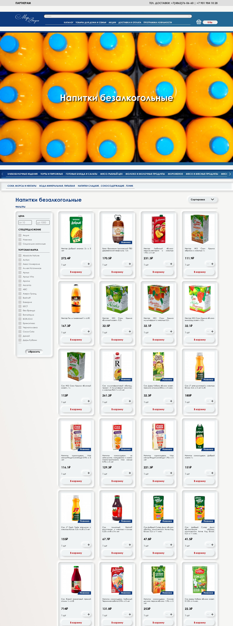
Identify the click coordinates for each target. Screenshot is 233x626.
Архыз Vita (28, 147)
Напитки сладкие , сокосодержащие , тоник (105, 56)
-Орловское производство (122, 586)
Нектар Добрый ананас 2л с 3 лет (76, 120)
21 (129, 510)
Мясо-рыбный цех (111, 44)
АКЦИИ (112, 22)
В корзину (76, 142)
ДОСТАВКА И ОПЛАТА (129, 22)
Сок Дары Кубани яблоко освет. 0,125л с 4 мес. (200, 471)
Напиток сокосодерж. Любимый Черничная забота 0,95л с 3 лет (117, 471)
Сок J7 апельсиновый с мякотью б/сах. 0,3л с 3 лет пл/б (200, 257)
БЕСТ (25, 176)
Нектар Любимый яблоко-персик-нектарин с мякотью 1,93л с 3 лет (158, 121)
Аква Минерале (31, 134)
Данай (26, 206)
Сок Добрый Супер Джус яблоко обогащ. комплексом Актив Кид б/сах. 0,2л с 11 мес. (158, 400)
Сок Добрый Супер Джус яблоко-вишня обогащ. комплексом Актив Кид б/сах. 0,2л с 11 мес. (200, 401)
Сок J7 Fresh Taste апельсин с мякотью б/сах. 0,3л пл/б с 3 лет (76, 399)
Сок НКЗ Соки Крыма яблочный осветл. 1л (76, 257)
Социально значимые (34, 114)
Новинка (27, 110)
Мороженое (175, 44)
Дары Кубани (30, 210)
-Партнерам (149, 586)
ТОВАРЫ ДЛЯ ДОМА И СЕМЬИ (91, 22)
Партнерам (23, 3)
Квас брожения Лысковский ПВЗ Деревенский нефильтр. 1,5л (117, 120)
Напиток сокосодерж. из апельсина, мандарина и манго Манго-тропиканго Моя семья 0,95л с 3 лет (117, 329)
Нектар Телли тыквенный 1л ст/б (75, 189)
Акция (26, 105)
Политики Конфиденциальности (178, 624)
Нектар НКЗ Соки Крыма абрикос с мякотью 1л (200, 120)
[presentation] (230, 44)
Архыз (26, 143)
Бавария (27, 172)
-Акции (112, 590)
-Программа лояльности (90, 595)
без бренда (29, 181)
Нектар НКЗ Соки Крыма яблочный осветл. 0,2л (117, 190)
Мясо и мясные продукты (202, 44)
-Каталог (81, 590)
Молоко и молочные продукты (145, 44)
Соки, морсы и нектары (21, 56)
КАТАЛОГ (68, 22)
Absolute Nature (31, 126)
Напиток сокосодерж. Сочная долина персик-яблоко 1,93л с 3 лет (158, 472)
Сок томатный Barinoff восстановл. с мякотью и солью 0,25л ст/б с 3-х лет (117, 400)
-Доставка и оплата (87, 600)
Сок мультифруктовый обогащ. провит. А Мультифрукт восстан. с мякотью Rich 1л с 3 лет (117, 258)
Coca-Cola (28, 202)
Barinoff (26, 168)
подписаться (169, 566)
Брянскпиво (29, 193)
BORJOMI (27, 189)
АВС (25, 160)
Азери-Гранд (29, 164)
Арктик (26, 151)
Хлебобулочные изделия (22, 44)
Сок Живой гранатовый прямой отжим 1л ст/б (76, 471)
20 (126, 510)
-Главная (81, 586)
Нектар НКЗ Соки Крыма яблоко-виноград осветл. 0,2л (200, 190)
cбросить (34, 222)
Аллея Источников (32, 138)
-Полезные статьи (117, 600)
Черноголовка (30, 198)
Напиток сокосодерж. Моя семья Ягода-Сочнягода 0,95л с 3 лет (76, 328)
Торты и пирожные (52, 44)
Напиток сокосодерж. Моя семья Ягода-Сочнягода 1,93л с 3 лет (158, 328)
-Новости (113, 595)
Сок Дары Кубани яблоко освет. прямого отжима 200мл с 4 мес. (158, 257)
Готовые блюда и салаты (81, 44)
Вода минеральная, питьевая (57, 56)
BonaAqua (28, 185)
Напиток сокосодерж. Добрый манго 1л (200, 327)
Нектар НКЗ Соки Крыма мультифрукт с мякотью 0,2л (158, 190)
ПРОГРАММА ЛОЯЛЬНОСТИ (158, 22)
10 (121, 510)
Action (26, 130)
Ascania (27, 155)
